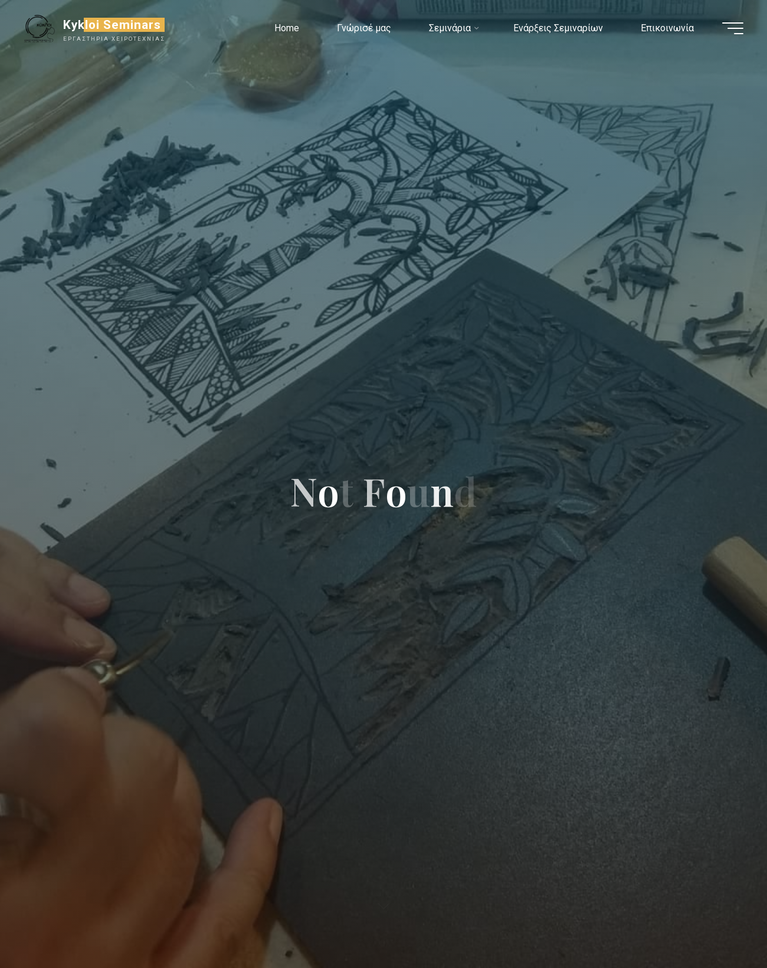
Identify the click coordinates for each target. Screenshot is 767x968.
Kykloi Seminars (112, 25)
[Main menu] (732, 28)
